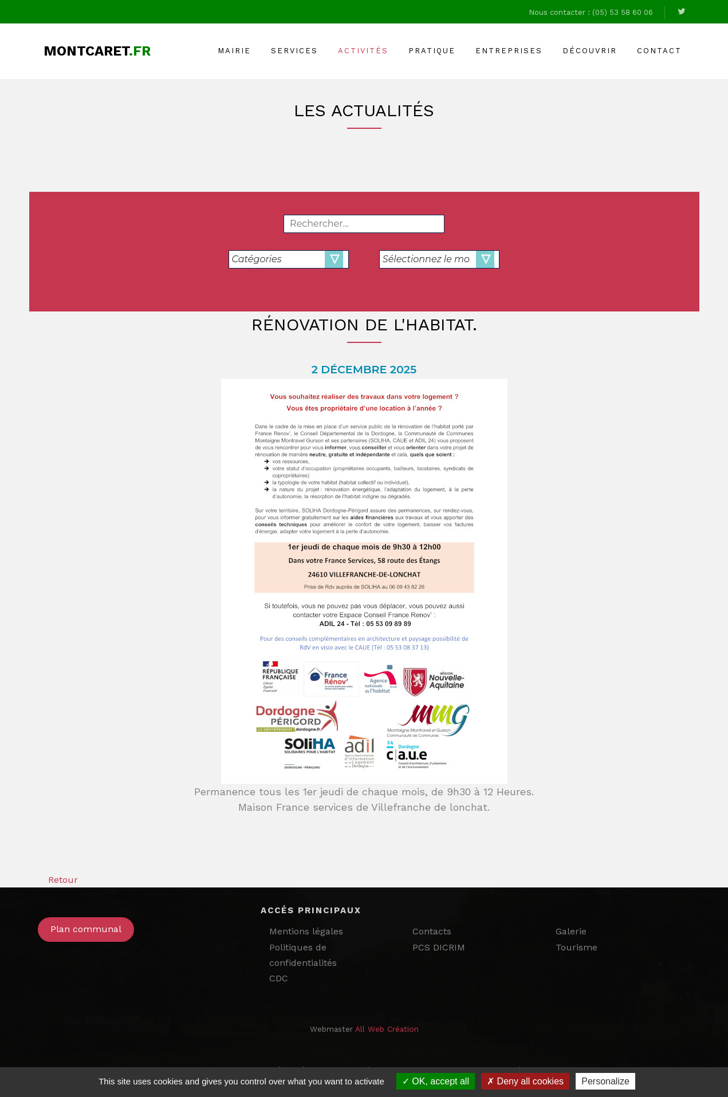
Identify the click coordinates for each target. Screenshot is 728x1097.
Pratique (431, 50)
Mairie (234, 50)
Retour (58, 879)
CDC (278, 978)
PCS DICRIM (438, 947)
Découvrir (589, 50)
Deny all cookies (525, 1081)
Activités (363, 50)
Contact (659, 50)
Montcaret (97, 51)
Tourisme (576, 947)
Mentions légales (306, 931)
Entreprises (508, 50)
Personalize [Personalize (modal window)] (605, 1081)
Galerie (571, 931)
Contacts (431, 931)
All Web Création (387, 1028)
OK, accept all (435, 1081)
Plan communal (85, 929)
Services (294, 50)
